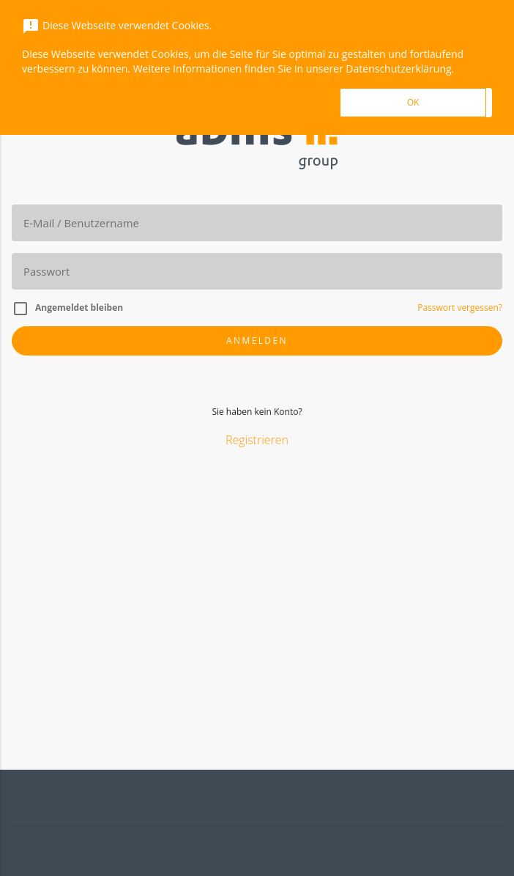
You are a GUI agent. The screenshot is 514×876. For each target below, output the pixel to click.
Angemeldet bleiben (79, 307)
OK (413, 102)
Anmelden (257, 340)
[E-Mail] (257, 223)
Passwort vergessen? (459, 307)
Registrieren (257, 440)
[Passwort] (257, 271)
